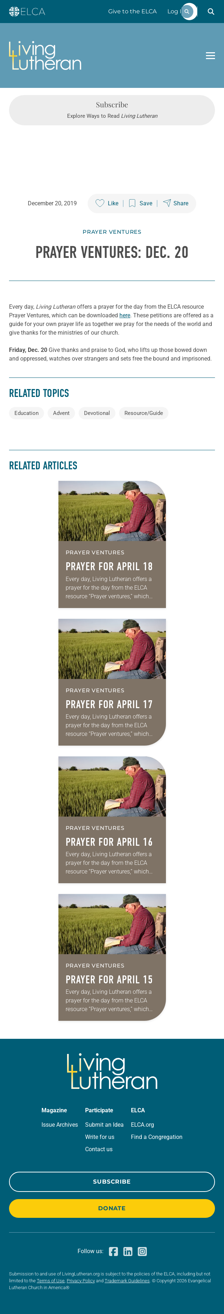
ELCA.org (142, 1124)
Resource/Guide (143, 413)
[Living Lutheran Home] (45, 55)
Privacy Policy (81, 1280)
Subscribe (112, 1181)
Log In (176, 11)
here (124, 315)
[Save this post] (140, 203)
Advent (61, 413)
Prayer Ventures (112, 231)
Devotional (97, 413)
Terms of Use (51, 1280)
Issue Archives (59, 1124)
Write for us (99, 1137)
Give (132, 11)
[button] (211, 11)
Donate (112, 1208)
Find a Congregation (157, 1137)
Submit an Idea (104, 1124)
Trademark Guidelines (127, 1280)
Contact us (99, 1149)
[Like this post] (107, 203)
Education (26, 413)
